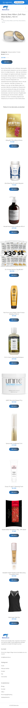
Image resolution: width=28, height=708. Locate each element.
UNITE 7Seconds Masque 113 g (14, 400)
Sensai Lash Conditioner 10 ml (14, 443)
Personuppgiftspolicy (6, 694)
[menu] (25, 8)
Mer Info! (6, 62)
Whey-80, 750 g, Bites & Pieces (14, 140)
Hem (2, 19)
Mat (2, 674)
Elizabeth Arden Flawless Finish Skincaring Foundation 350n (14, 573)
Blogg (2, 686)
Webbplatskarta (5, 697)
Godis (2, 665)
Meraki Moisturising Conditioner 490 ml (14, 226)
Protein (18, 52)
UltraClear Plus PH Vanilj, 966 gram (14, 183)
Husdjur (3, 671)
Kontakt (3, 689)
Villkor (2, 692)
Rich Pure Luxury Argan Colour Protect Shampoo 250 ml (14, 313)
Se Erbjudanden (19, 2)
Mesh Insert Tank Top (14, 617)
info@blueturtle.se (6, 657)
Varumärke (4, 676)
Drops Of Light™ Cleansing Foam (14, 486)
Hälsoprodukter (12, 52)
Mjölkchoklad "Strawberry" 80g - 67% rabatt (14, 529)
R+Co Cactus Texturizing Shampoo (14, 357)
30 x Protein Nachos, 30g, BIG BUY (14, 269)
